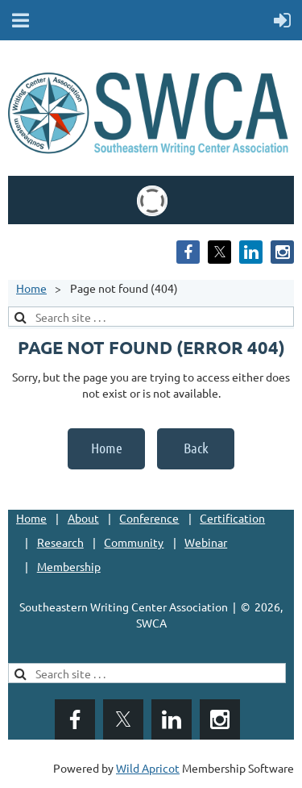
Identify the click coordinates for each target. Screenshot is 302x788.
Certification (232, 518)
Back (196, 448)
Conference (149, 518)
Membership (69, 566)
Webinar (205, 542)
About (83, 518)
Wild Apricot (148, 768)
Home (31, 288)
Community (133, 542)
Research (60, 542)
